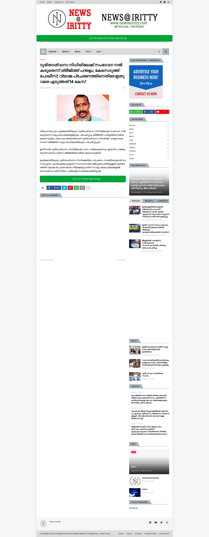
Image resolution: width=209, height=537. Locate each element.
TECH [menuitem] (88, 51)
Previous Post (47, 260)
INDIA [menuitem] (77, 51)
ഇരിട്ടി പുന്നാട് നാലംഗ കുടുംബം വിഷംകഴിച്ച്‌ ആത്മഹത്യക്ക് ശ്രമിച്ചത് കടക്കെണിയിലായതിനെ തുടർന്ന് (155, 229)
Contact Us (58, 2)
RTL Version (70, 2)
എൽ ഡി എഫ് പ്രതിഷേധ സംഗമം (152, 374)
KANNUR (149, 144)
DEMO (144, 489)
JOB (149, 140)
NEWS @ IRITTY (80, 533)
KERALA (149, 147)
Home (42, 2)
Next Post (120, 260)
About (49, 2)
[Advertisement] (149, 296)
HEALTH (149, 125)
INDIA (149, 129)
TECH (149, 155)
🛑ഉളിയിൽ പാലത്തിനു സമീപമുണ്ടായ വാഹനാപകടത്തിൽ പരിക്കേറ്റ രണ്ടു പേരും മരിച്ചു (154, 244)
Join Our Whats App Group (83, 178)
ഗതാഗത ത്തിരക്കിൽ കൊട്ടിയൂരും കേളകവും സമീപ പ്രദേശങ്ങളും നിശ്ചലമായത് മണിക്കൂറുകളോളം (155, 362)
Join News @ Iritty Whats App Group (105, 38)
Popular (136, 201)
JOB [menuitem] (98, 51)
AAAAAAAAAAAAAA (150, 478)
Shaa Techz (105, 533)
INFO (149, 132)
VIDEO (149, 158)
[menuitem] (43, 51)
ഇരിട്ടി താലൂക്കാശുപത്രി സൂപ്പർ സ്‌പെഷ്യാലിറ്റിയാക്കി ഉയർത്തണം (155, 349)
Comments (162, 201)
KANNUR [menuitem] (52, 51)
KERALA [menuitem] (65, 51)
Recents (149, 201)
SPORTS (149, 151)
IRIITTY (149, 136)
